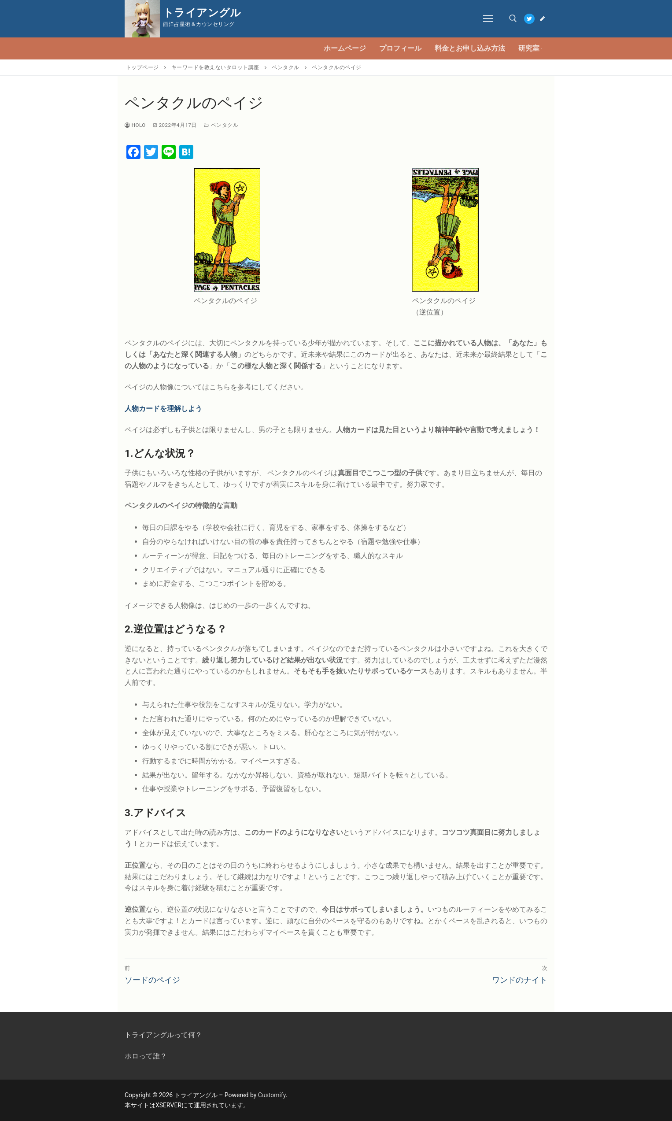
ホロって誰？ (146, 1056)
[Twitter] (529, 19)
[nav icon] (488, 19)
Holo (135, 125)
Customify (272, 1095)
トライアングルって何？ (163, 1035)
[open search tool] (513, 18)
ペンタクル (221, 125)
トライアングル (202, 13)
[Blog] (542, 19)
